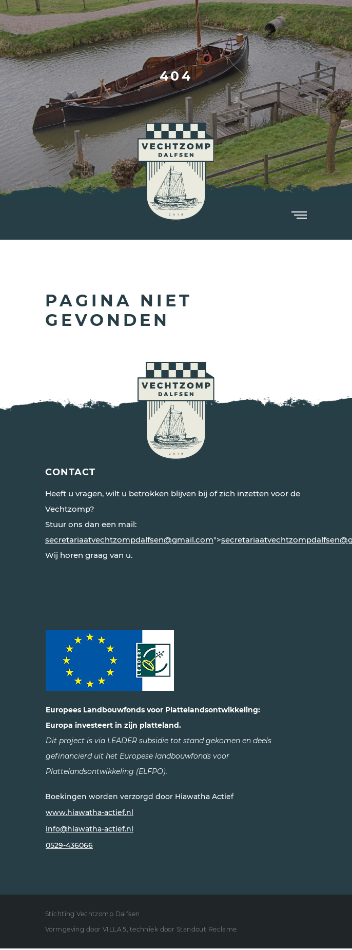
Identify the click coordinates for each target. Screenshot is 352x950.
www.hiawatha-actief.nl (89, 812)
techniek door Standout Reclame (183, 929)
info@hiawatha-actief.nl (89, 828)
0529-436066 (69, 845)
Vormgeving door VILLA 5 (86, 929)
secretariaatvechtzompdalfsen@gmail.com (129, 540)
